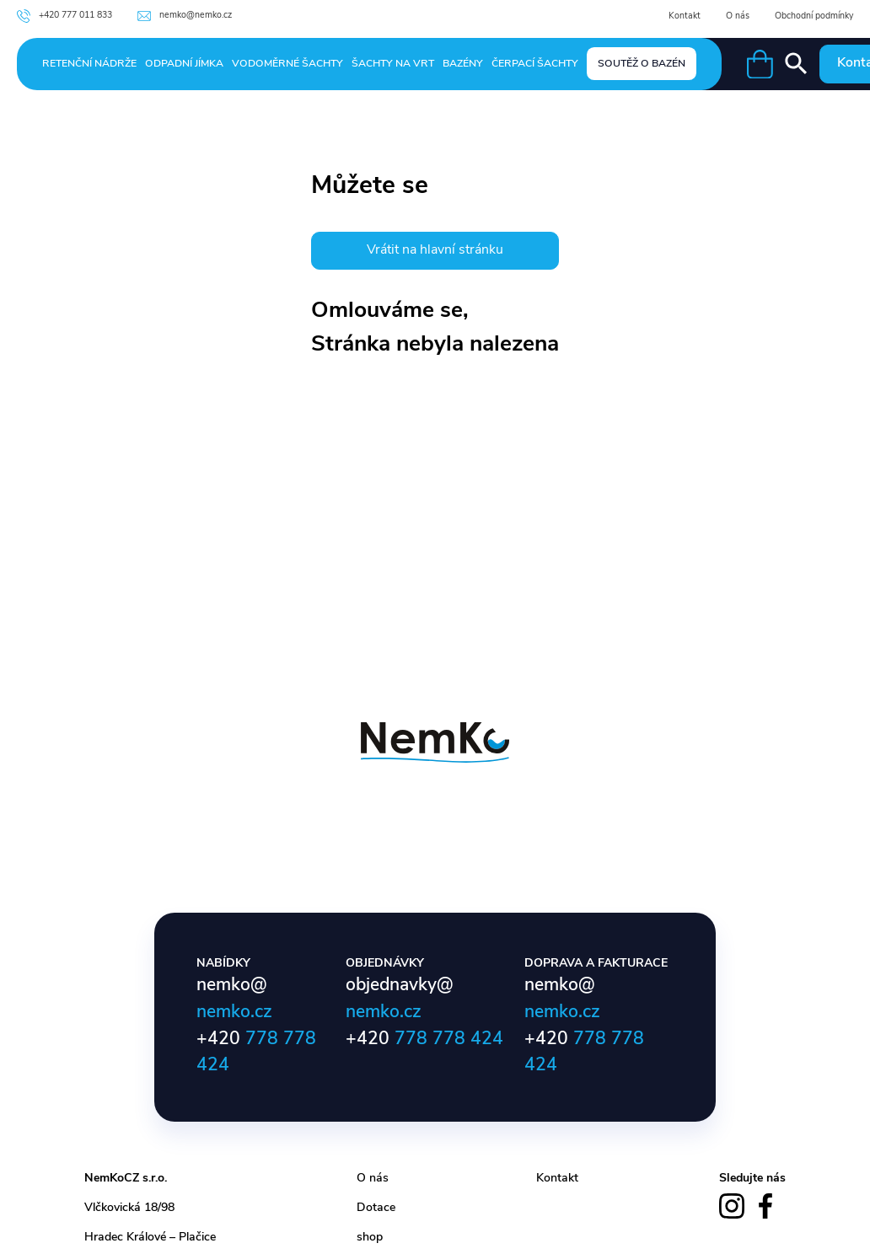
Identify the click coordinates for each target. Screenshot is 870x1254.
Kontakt (685, 16)
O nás (737, 16)
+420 (424, 1039)
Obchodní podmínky (814, 16)
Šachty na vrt (393, 64)
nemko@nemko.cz (184, 16)
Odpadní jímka (184, 64)
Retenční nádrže (89, 64)
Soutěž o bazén (641, 64)
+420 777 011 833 (64, 16)
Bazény (463, 64)
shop (370, 1237)
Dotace (376, 1208)
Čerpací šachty (534, 64)
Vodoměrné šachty (287, 64)
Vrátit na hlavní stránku (435, 250)
